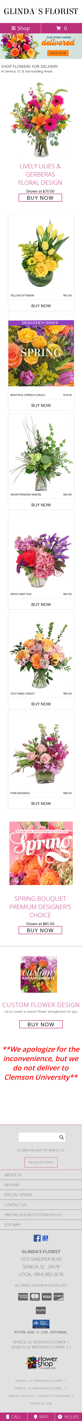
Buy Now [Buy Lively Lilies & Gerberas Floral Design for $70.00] (40, 197)
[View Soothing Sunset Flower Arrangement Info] (41, 652)
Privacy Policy (21, 1396)
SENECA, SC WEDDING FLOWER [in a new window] (38, 1346)
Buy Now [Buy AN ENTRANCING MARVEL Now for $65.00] (41, 505)
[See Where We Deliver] (41, 1162)
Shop (20, 28)
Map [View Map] (41, 1417)
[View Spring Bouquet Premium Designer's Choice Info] (41, 853)
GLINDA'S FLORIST (41, 11)
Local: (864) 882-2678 (41, 1274)
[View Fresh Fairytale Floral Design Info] (41, 552)
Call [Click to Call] (13, 1417)
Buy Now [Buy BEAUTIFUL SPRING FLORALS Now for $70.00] (41, 405)
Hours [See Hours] (68, 1417)
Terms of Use (41, 1403)
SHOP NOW (58, 53)
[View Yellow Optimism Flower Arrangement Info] (41, 253)
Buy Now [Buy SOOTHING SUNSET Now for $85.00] (41, 704)
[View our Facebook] (37, 1240)
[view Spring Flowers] (41, 58)
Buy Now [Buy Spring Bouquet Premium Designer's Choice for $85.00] (40, 930)
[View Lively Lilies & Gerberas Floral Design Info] (41, 121)
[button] (41, 1324)
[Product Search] (42, 1137)
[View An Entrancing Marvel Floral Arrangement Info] (41, 453)
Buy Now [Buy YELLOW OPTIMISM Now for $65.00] (41, 306)
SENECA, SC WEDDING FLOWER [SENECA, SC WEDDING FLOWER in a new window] (40, 1341)
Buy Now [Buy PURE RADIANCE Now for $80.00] (41, 803)
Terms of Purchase (54, 1396)
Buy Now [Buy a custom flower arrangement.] (41, 1024)
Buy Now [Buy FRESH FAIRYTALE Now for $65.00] (41, 604)
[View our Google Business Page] (45, 1240)
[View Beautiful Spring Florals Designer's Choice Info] (41, 353)
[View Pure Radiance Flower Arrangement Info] (41, 751)
